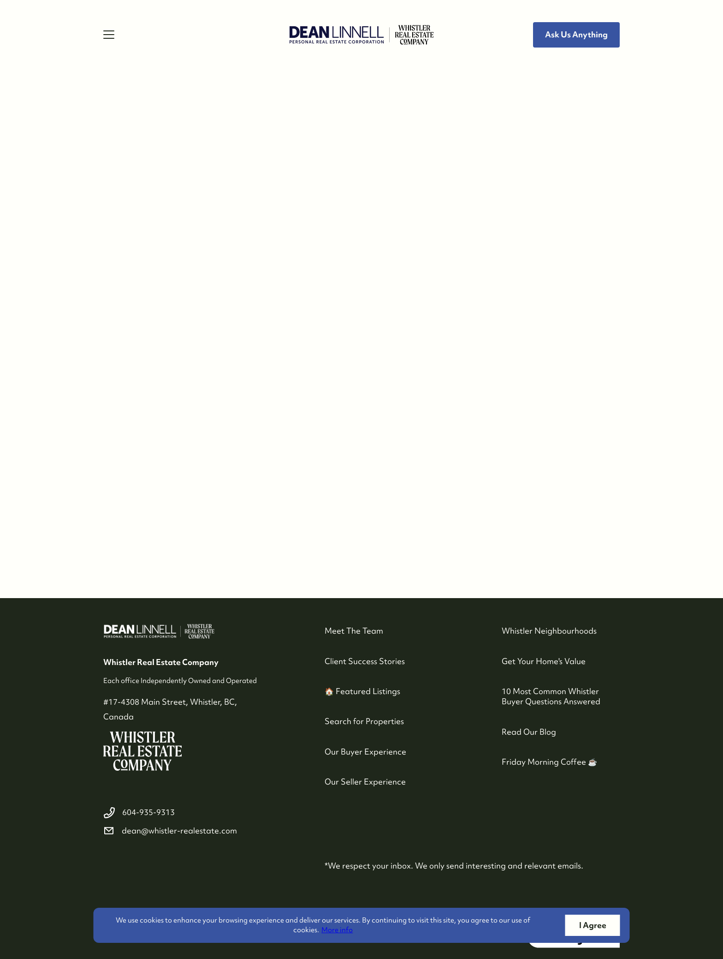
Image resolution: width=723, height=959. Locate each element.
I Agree (592, 925)
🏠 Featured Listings (362, 691)
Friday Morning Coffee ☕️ (549, 761)
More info (337, 930)
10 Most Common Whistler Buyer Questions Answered (551, 696)
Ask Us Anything (576, 34)
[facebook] (110, 864)
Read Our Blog (529, 731)
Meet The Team (354, 630)
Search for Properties (364, 721)
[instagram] (132, 864)
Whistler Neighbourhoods (549, 630)
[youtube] (155, 864)
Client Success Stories (365, 661)
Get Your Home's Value (544, 661)
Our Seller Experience (365, 781)
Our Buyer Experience (365, 751)
